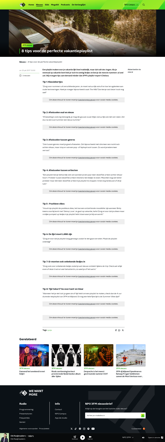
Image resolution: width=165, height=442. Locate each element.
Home (31, 5)
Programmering (26, 410)
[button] (74, 437)
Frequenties (24, 418)
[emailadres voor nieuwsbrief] (115, 415)
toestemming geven (86, 100)
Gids (47, 5)
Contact (58, 410)
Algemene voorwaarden (28, 428)
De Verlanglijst (79, 5)
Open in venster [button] (155, 438)
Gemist (22, 422)
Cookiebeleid (136, 429)
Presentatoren (25, 414)
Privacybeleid (44, 428)
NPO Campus (131, 5)
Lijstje (49, 330)
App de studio (61, 418)
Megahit (55, 5)
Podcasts (65, 5)
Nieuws (39, 5)
